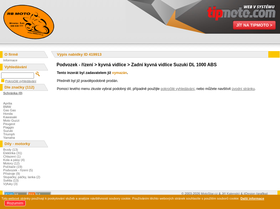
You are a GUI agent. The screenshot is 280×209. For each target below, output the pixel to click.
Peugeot (9, 124)
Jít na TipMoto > (254, 25)
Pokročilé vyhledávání (20, 81)
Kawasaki (10, 117)
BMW (7, 106)
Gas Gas (9, 110)
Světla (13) (11, 180)
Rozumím (15, 203)
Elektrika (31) (12, 153)
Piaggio (8, 127)
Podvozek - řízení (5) (18, 170)
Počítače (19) (12, 166)
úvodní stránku (243, 89)
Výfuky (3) (10, 184)
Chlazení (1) (12, 156)
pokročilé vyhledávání (177, 89)
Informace (10, 60)
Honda (8, 113)
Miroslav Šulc (28, 21)
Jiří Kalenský (231, 193)
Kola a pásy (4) (14, 160)
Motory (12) (11, 163)
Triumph (9, 134)
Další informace (252, 198)
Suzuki (8, 130)
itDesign (249, 193)
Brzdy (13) (10, 149)
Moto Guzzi (11, 120)
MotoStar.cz (209, 193)
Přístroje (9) (11, 173)
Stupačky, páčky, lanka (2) (21, 177)
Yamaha (9, 137)
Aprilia (7, 103)
